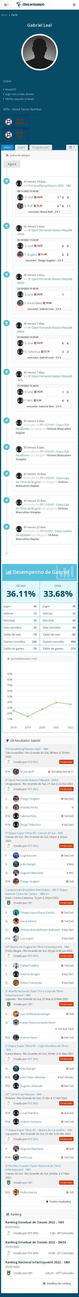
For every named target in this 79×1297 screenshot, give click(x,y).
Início (4, 15)
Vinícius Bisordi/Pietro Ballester (40, 930)
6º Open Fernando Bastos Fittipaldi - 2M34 (31, 780)
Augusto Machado (31, 873)
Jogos (21, 147)
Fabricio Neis (28, 816)
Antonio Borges (30, 974)
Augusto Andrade (31, 1085)
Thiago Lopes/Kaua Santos (37, 912)
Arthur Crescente (31, 983)
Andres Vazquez (31, 1121)
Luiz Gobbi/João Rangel (35, 1014)
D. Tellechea (32, 352)
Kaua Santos (28, 921)
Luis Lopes (27, 938)
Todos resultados (58, 1201)
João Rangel (27, 864)
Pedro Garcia (28, 1192)
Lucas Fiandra (29, 1113)
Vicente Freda (29, 807)
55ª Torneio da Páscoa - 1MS (23, 1094)
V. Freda (29, 303)
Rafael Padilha (29, 965)
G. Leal (28, 197)
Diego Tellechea (30, 824)
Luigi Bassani (28, 855)
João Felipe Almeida (32, 1077)
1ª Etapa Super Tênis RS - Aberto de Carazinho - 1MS (38, 1130)
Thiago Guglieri (29, 798)
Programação (40, 147)
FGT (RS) (33, 762)
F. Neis (28, 400)
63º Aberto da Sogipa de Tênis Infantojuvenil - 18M (37, 947)
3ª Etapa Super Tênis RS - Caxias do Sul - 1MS (34, 833)
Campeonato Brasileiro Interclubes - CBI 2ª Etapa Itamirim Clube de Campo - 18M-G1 (36, 892)
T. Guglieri (30, 254)
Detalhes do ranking (57, 1283)
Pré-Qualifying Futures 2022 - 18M (49, 185)
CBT (30, 903)
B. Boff (28, 206)
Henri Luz (26, 1157)
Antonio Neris (28, 1037)
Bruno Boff (27, 771)
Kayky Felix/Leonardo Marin (38, 1022)
